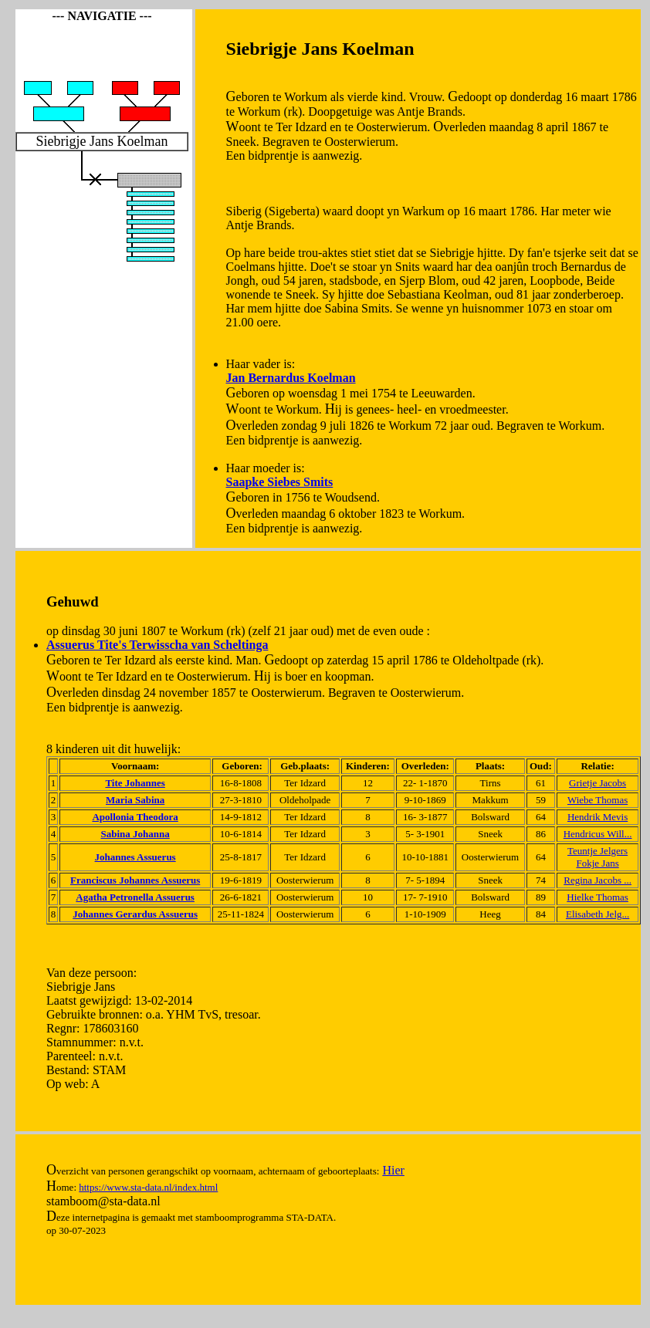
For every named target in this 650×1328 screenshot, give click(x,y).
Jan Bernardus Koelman (291, 377)
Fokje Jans (597, 863)
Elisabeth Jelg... (597, 914)
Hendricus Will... (598, 834)
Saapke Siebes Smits (279, 481)
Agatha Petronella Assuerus (135, 897)
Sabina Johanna (135, 834)
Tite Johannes (134, 783)
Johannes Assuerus (135, 857)
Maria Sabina (135, 800)
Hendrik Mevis (597, 817)
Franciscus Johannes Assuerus (135, 880)
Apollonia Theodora (135, 817)
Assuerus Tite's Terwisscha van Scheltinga (157, 644)
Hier (393, 1170)
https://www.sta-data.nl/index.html (148, 1187)
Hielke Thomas (597, 897)
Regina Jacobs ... (597, 880)
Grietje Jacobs (597, 783)
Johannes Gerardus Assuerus (135, 914)
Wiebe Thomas (597, 800)
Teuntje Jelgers (597, 851)
